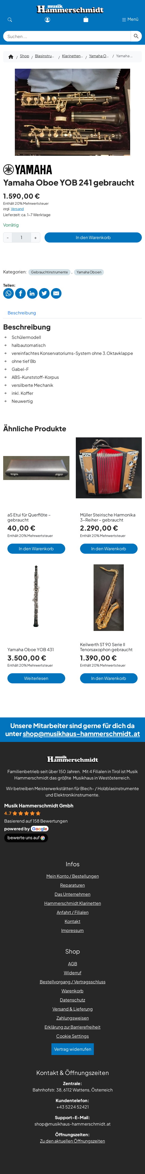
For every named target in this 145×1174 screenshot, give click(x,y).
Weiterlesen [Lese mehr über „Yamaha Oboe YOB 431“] (36, 678)
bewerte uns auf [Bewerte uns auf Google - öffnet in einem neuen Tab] (26, 837)
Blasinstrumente (45, 56)
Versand (17, 209)
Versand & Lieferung (72, 1009)
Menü (129, 19)
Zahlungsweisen (72, 1018)
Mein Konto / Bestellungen (72, 876)
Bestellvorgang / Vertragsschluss (73, 981)
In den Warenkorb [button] (36, 548)
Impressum (72, 930)
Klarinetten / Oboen (72, 56)
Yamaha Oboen (99, 56)
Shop (24, 56)
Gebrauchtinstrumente (49, 272)
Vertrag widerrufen (72, 1049)
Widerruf (72, 972)
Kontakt (72, 921)
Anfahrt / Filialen (73, 912)
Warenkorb (72, 991)
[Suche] (9, 19)
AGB (72, 963)
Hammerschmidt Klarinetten (72, 903)
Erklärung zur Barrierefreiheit (72, 1027)
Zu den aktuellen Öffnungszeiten (72, 1141)
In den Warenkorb (93, 237)
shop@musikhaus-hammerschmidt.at (81, 733)
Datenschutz (72, 1000)
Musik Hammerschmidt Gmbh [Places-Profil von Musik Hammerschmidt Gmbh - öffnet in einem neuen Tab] (38, 805)
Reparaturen (72, 885)
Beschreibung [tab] (22, 312)
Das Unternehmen (72, 894)
